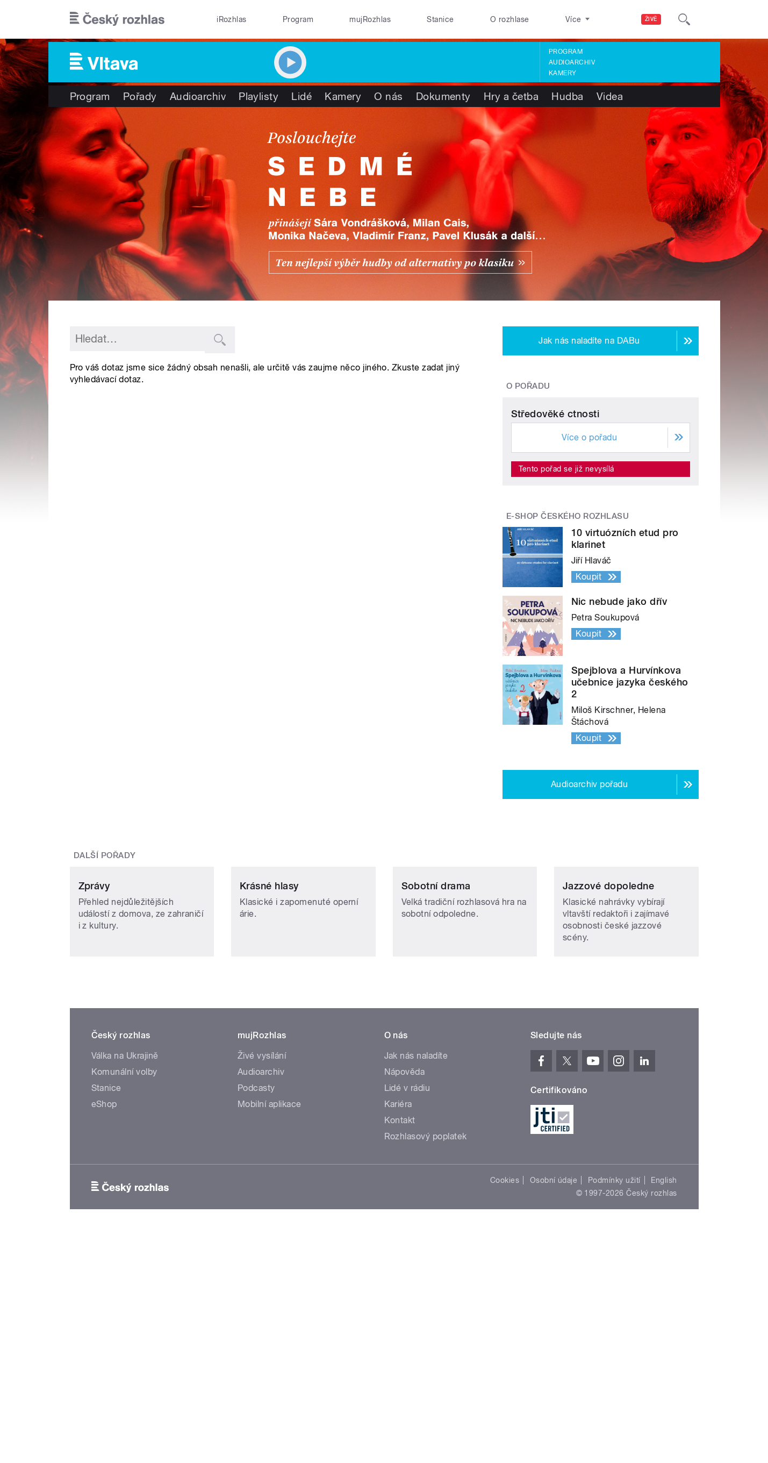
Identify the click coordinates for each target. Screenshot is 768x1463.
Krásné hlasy (269, 1058)
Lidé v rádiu (407, 1260)
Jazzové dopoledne (608, 1058)
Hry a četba (511, 96)
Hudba (567, 96)
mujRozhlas (370, 19)
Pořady (140, 96)
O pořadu (528, 386)
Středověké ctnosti (555, 514)
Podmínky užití (614, 1352)
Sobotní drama (436, 1058)
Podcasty (256, 1260)
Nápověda (404, 1244)
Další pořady (105, 956)
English (664, 1352)
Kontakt (399, 1292)
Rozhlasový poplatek (425, 1308)
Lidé (301, 96)
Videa (610, 96)
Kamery (563, 73)
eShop (104, 1276)
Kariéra (398, 1276)
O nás (388, 96)
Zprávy (94, 1058)
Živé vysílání (262, 1228)
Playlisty (258, 96)
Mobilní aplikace (270, 1276)
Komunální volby (124, 1244)
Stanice (440, 19)
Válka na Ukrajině (125, 1228)
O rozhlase (509, 19)
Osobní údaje (554, 1352)
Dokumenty (443, 96)
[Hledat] (684, 19)
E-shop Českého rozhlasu (567, 617)
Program (298, 19)
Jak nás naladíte (416, 1228)
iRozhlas (232, 19)
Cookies (504, 1352)
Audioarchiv (572, 62)
